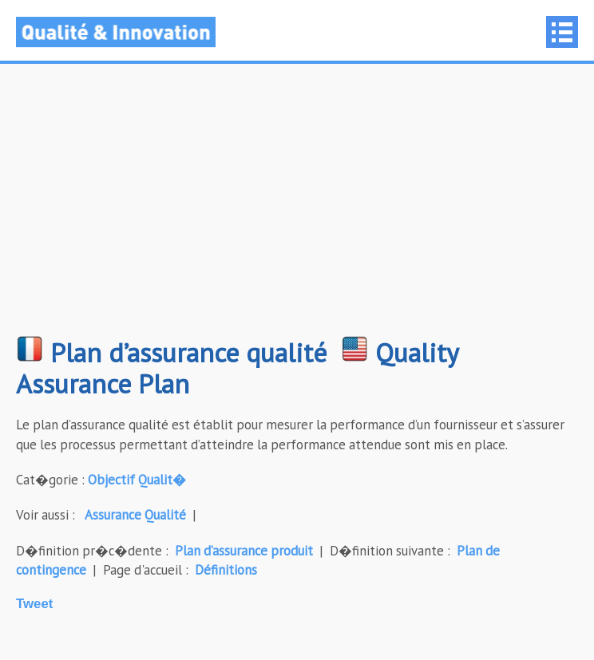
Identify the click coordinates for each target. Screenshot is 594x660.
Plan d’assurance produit (244, 550)
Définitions (226, 570)
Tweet (34, 603)
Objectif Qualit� (137, 479)
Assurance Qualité (135, 515)
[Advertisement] (297, 207)
